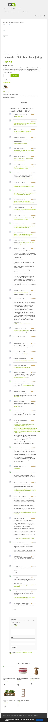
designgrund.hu (31, 715)
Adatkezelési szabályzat (18, 715)
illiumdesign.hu (36, 715)
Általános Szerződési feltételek (8, 715)
